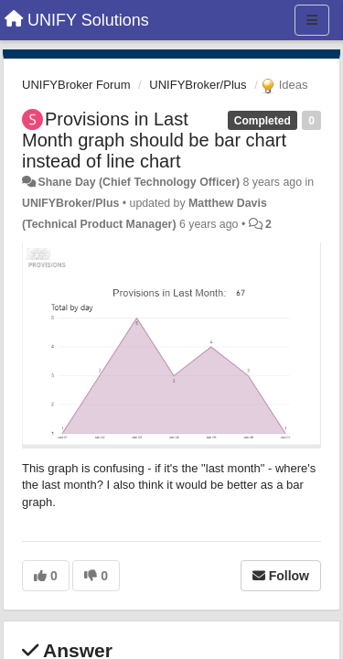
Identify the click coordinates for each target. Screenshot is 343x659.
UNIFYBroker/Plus (197, 85)
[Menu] (312, 20)
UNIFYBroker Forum (76, 85)
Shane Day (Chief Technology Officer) (139, 182)
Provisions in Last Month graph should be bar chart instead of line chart (154, 140)
